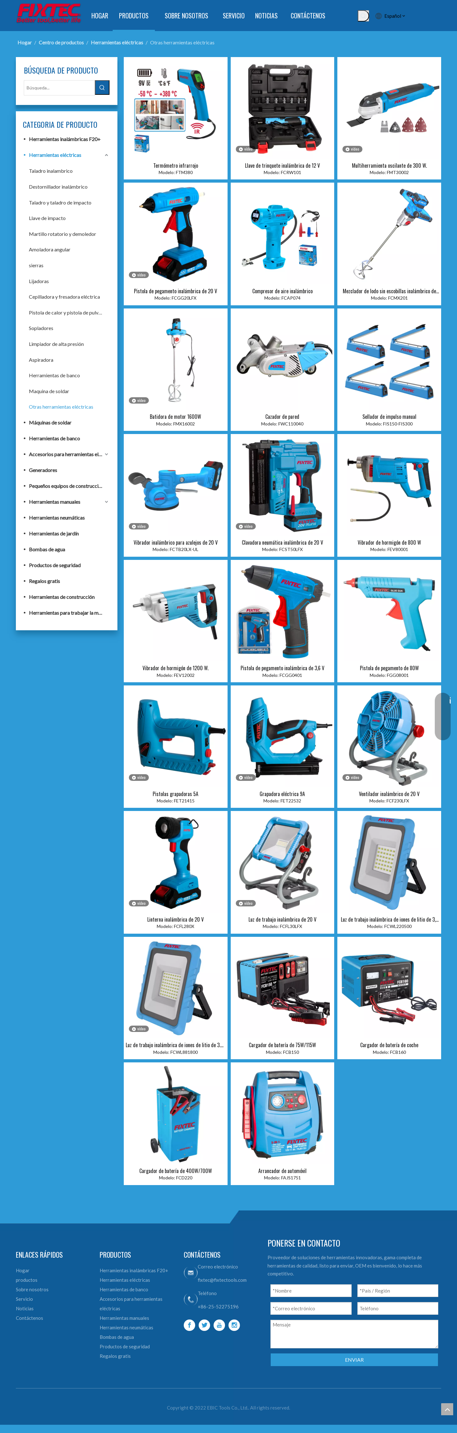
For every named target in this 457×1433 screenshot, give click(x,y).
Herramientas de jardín (54, 533)
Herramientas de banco (54, 375)
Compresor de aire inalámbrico (282, 291)
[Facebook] (189, 1325)
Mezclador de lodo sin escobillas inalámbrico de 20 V (389, 291)
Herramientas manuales (54, 502)
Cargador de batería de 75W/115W (282, 1044)
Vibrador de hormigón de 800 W (389, 542)
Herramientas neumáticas (57, 518)
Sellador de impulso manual (389, 416)
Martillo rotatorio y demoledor (62, 234)
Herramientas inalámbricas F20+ (65, 139)
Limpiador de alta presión (56, 344)
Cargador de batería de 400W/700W (175, 1170)
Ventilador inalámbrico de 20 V (389, 793)
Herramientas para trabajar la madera (69, 613)
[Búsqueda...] (59, 87)
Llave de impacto (47, 218)
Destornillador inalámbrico (58, 187)
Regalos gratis (44, 581)
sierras (36, 265)
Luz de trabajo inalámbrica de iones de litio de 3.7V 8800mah (175, 1044)
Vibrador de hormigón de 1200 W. (175, 668)
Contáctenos (29, 1318)
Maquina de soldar (49, 391)
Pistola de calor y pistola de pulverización (69, 312)
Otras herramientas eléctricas (61, 407)
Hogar (23, 1270)
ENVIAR (354, 1360)
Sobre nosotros (32, 1289)
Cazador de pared (282, 416)
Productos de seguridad (55, 565)
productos (26, 1280)
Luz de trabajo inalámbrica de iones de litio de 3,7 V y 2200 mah (389, 919)
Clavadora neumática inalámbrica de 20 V (282, 542)
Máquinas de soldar (50, 422)
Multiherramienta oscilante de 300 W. (389, 165)
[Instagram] (234, 1325)
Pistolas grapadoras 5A (175, 793)
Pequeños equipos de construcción (66, 486)
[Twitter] (204, 1325)
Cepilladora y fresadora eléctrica (64, 297)
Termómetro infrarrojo (175, 165)
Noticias (25, 1308)
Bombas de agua (47, 549)
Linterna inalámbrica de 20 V (175, 919)
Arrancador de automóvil (282, 1170)
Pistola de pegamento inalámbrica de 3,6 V (282, 668)
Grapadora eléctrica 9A (282, 793)
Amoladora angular (49, 249)
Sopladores (41, 328)
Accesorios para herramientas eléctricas (69, 454)
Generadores (43, 470)
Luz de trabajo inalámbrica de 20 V (282, 919)
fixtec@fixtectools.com (222, 1280)
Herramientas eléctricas (55, 155)
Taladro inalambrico (51, 171)
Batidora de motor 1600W (175, 416)
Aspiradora (41, 360)
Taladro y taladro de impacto (60, 202)
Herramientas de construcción (62, 597)
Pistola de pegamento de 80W (389, 668)
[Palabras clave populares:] (363, 16)
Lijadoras (39, 281)
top (447, 1409)
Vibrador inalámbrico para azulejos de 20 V (176, 542)
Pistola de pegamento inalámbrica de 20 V (175, 291)
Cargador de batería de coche (389, 1044)
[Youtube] (219, 1325)
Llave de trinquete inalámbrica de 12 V (282, 165)
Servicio (24, 1299)
